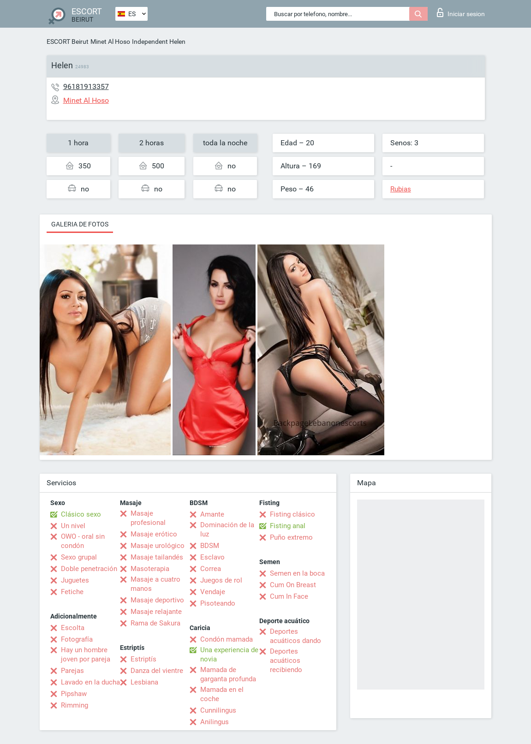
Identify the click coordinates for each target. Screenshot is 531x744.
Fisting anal (287, 526)
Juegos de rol (221, 580)
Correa (210, 569)
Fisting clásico (292, 514)
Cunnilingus (218, 710)
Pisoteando (217, 603)
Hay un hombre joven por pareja (85, 654)
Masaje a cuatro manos (155, 584)
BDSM (209, 546)
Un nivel (73, 526)
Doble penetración (89, 569)
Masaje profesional (148, 518)
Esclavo (212, 557)
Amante (212, 514)
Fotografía (77, 639)
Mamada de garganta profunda (228, 674)
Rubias (400, 189)
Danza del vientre (157, 671)
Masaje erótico (154, 534)
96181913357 (86, 86)
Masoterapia (150, 569)
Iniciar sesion (461, 12)
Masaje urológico (158, 546)
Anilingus (214, 722)
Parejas (72, 671)
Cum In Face (289, 596)
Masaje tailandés (157, 557)
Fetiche (72, 592)
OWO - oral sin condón (83, 541)
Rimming (74, 705)
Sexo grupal (79, 557)
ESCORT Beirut (68, 41)
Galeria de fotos (79, 224)
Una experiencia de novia (229, 654)
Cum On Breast (293, 585)
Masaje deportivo (157, 600)
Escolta (72, 628)
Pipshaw (74, 694)
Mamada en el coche (222, 694)
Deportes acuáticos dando (295, 636)
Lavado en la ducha (90, 682)
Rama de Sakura (155, 623)
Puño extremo (291, 537)
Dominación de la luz (227, 529)
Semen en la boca (297, 573)
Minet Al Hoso (110, 41)
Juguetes (75, 580)
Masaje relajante (156, 611)
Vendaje (212, 592)
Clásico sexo (81, 514)
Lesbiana (144, 682)
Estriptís (143, 659)
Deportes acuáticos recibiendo (286, 660)
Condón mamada (226, 639)
